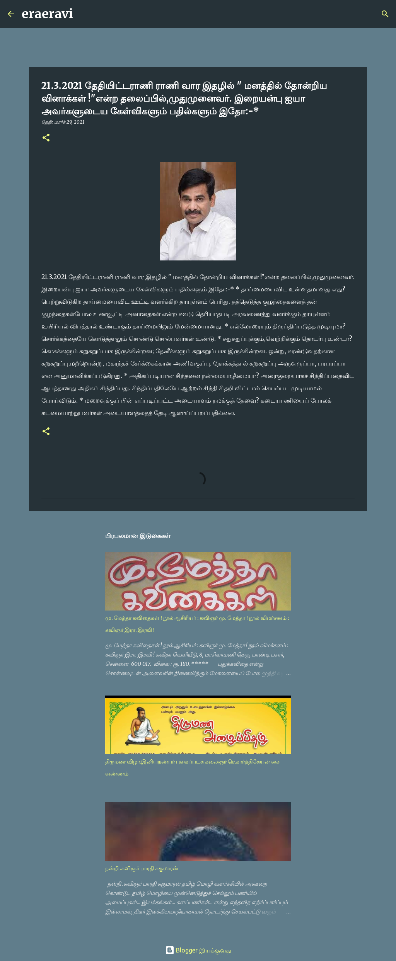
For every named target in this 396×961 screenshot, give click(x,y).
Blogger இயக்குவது (198, 950)
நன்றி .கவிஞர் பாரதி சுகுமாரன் (141, 868)
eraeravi (47, 14)
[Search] (84, 14)
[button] (46, 138)
